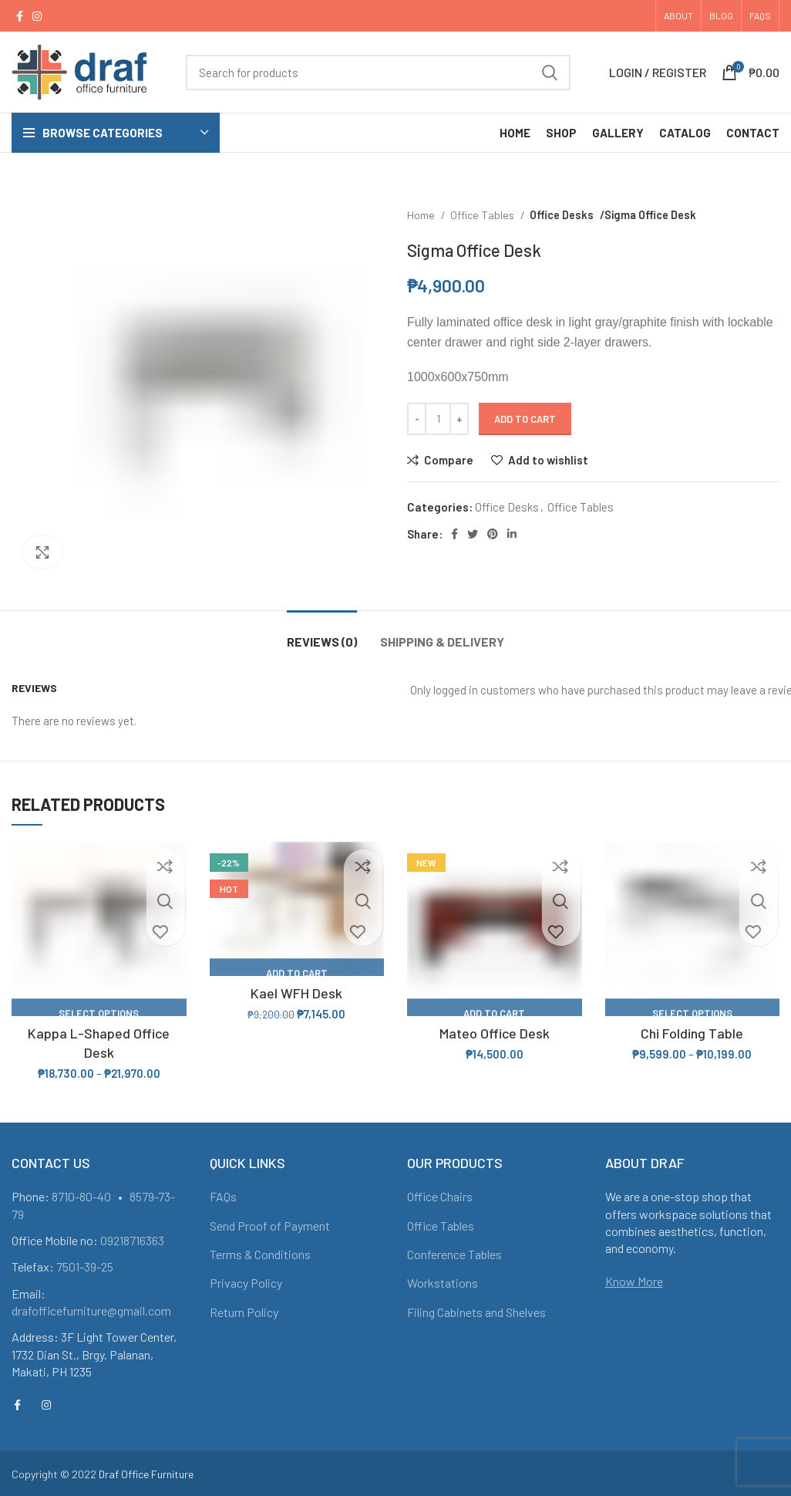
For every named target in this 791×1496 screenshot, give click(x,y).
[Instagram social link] (37, 16)
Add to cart (525, 419)
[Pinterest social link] (493, 534)
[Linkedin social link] (512, 534)
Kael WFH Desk (296, 992)
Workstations (442, 1282)
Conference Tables (454, 1254)
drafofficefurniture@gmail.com (91, 1310)
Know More (634, 1281)
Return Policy (244, 1312)
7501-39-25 (84, 1266)
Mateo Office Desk (494, 1033)
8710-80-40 (81, 1196)
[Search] (378, 72)
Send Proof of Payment (270, 1225)
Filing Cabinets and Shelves (476, 1312)
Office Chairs (440, 1196)
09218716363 (132, 1240)
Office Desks (561, 214)
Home (422, 214)
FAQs (223, 1196)
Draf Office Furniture (146, 1474)
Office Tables (483, 214)
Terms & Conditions (260, 1254)
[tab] (322, 633)
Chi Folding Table (692, 1033)
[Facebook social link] (20, 16)
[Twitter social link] (473, 534)
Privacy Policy (246, 1282)
